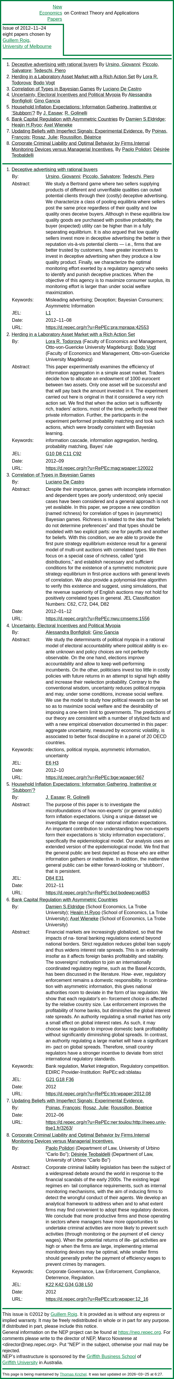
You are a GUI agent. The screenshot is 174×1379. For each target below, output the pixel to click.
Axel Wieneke (58, 124)
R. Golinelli (76, 113)
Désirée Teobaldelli (90, 1154)
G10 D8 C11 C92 (63, 453)
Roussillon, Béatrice (80, 137)
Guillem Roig (16, 40)
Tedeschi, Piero (49, 70)
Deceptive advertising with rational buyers (54, 64)
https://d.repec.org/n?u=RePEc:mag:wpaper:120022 (99, 468)
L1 (48, 312)
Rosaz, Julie (44, 137)
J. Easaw (52, 113)
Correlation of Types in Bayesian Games (53, 88)
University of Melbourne (27, 46)
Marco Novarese (115, 1338)
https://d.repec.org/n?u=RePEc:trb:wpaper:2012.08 (98, 1093)
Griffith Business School (111, 1356)
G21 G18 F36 (60, 1079)
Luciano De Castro (122, 88)
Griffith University (20, 1362)
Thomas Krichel (73, 1374)
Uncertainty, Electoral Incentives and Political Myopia (66, 94)
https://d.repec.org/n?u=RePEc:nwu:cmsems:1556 (98, 618)
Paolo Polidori (136, 149)
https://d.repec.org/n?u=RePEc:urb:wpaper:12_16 (97, 1299)
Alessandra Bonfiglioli (68, 632)
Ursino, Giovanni (123, 64)
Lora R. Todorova (63, 341)
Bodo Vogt (44, 82)
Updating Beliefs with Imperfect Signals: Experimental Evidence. (78, 131)
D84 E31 (55, 878)
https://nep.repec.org (139, 1332)
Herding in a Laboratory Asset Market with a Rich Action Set (73, 76)
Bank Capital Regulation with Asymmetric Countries (65, 119)
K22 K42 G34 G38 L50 (69, 1284)
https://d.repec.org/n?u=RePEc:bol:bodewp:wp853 (98, 892)
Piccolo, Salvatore (101, 176)
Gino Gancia (47, 100)
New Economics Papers (50, 13)
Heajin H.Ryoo (27, 124)
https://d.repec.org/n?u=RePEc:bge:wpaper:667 (95, 777)
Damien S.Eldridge (145, 119)
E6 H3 (52, 762)
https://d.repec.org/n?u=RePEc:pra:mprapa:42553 (97, 327)
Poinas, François (63, 1107)
